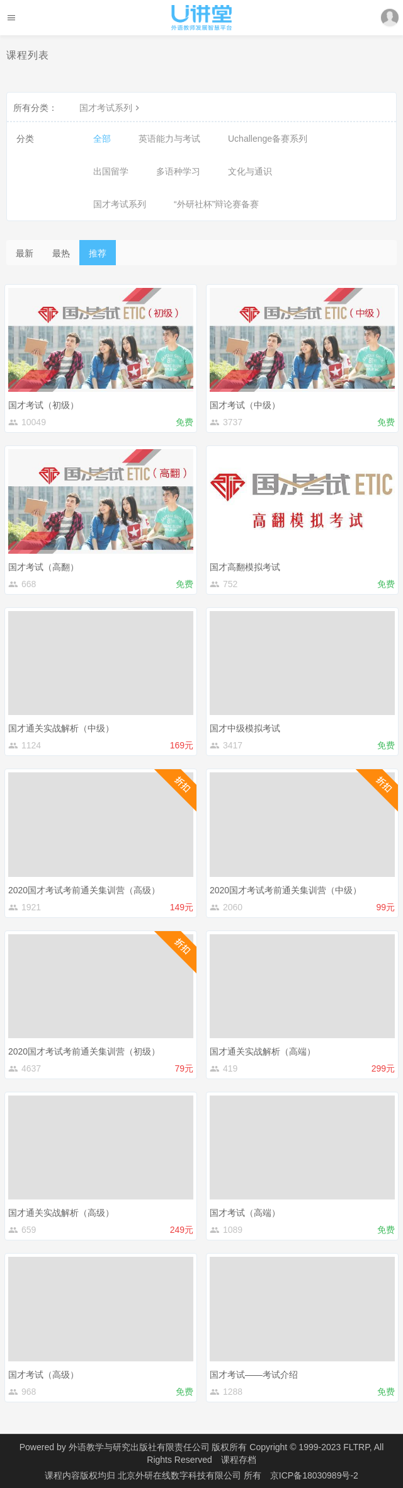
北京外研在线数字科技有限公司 (181, 1475)
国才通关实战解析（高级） (61, 1213)
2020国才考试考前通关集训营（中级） (285, 890)
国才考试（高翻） (43, 567)
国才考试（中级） (245, 405)
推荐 (97, 253)
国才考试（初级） (43, 405)
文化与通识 (250, 171)
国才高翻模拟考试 (245, 567)
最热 (61, 253)
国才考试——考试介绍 (254, 1375)
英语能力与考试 (169, 139)
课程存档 (238, 1460)
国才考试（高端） (245, 1213)
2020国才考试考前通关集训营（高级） (84, 890)
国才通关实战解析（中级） (61, 728)
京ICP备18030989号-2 (314, 1475)
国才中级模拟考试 (245, 728)
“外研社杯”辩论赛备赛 (216, 204)
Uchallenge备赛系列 (267, 139)
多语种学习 (178, 171)
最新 (24, 253)
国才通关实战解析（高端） (262, 1051)
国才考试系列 (110, 108)
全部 (102, 139)
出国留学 (110, 171)
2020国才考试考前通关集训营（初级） (84, 1051)
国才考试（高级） (43, 1375)
